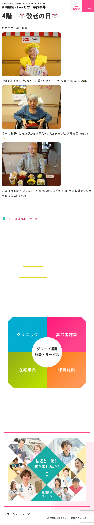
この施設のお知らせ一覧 (21, 219)
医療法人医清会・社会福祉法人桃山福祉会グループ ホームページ (47, 404)
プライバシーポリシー (18, 514)
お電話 (76, 6)
